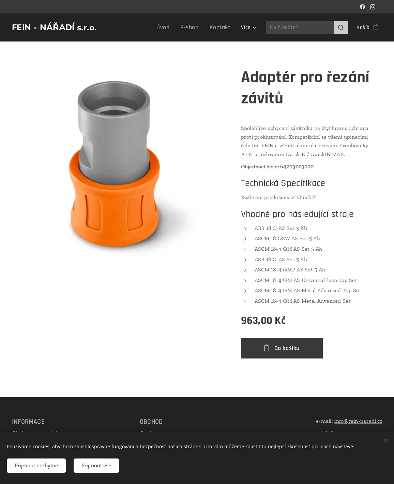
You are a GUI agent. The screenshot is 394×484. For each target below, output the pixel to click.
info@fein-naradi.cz (358, 421)
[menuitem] (122, 27)
